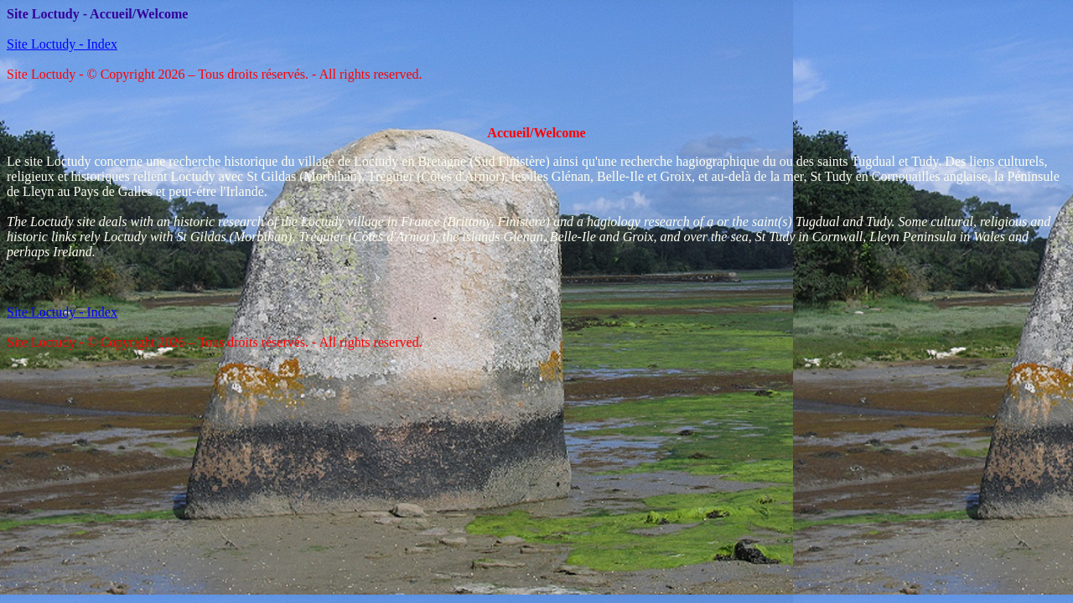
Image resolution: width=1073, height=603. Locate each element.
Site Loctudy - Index (62, 44)
